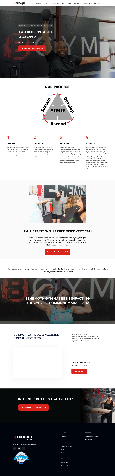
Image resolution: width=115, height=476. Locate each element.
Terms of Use (64, 462)
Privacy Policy (64, 465)
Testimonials (66, 3)
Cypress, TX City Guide (67, 446)
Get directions (79, 371)
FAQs (62, 452)
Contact (77, 3)
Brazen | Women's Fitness (91, 3)
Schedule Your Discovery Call (35, 407)
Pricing (46, 3)
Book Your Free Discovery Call (57, 252)
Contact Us (64, 443)
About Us (56, 3)
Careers (38, 3)
